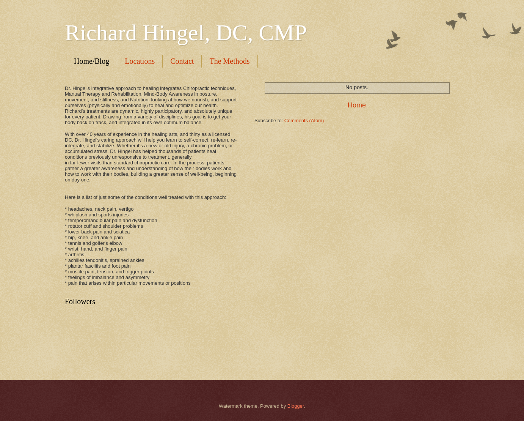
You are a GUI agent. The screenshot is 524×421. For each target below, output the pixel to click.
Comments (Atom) (304, 120)
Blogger (295, 406)
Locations (140, 61)
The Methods (229, 61)
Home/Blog (91, 61)
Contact (182, 61)
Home (357, 105)
